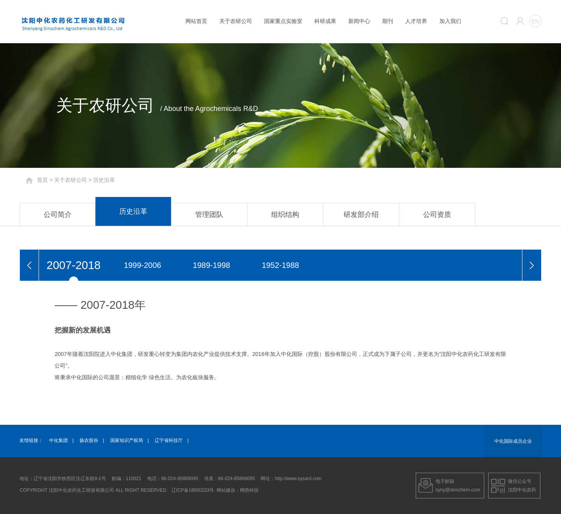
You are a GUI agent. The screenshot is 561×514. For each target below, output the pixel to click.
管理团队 (209, 214)
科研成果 (325, 21)
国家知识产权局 (126, 440)
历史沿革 (133, 211)
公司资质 (437, 214)
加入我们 (450, 21)
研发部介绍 (361, 214)
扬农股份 (88, 440)
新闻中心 (359, 21)
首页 (42, 180)
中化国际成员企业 (513, 441)
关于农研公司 (235, 21)
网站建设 (226, 490)
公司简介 (58, 214)
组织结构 (285, 214)
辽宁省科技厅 (169, 440)
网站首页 (196, 21)
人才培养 (416, 21)
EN (535, 21)
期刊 (387, 21)
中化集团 (58, 440)
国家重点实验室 (283, 21)
